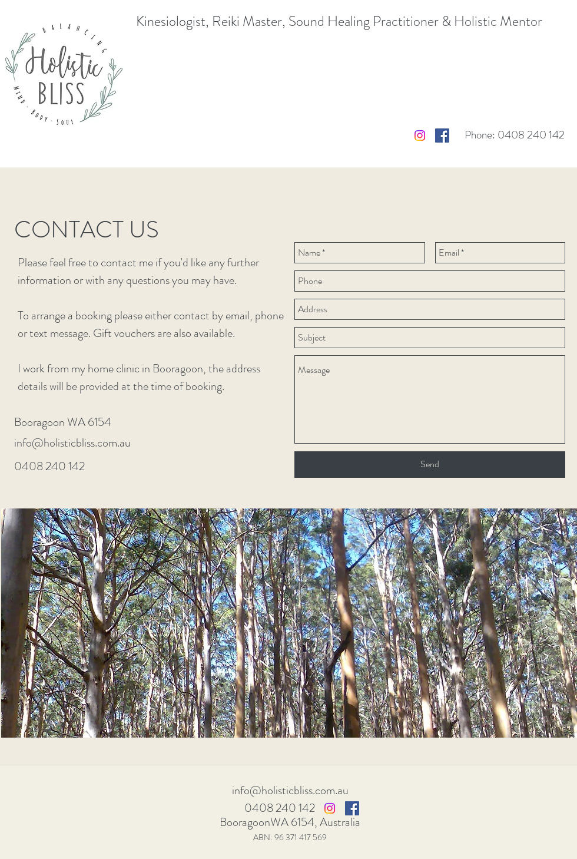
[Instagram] (420, 135)
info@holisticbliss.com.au (72, 442)
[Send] (429, 464)
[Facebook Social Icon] (442, 135)
